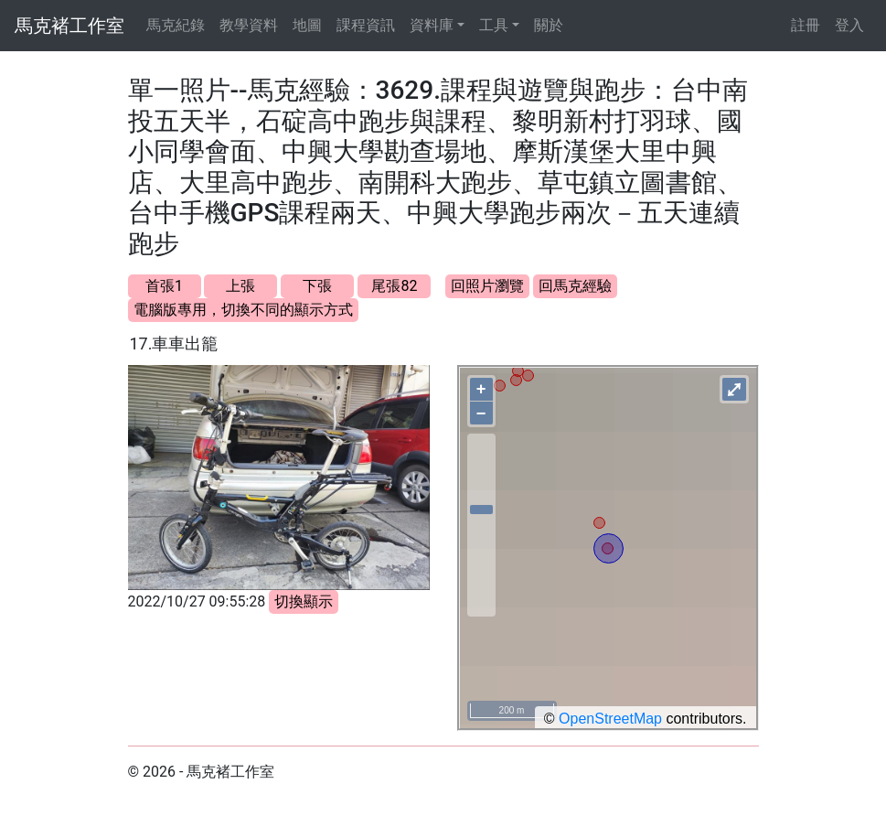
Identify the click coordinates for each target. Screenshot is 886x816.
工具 (493, 25)
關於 (548, 25)
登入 (849, 25)
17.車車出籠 (174, 343)
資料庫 (432, 25)
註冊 (805, 25)
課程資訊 (365, 25)
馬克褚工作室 (69, 26)
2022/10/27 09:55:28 (197, 601)
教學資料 (248, 25)
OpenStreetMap (610, 718)
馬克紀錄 (175, 25)
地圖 (307, 25)
